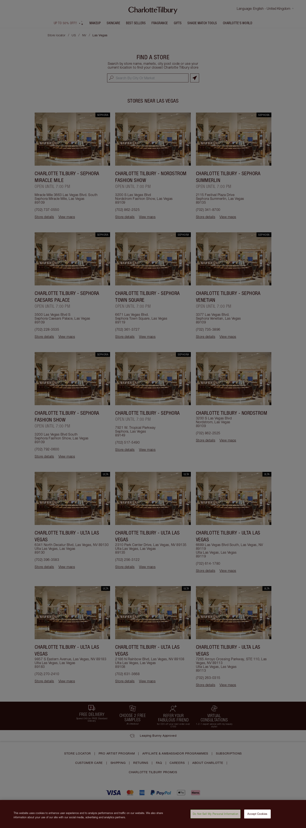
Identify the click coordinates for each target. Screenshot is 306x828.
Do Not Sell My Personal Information (215, 815)
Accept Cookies (257, 815)
